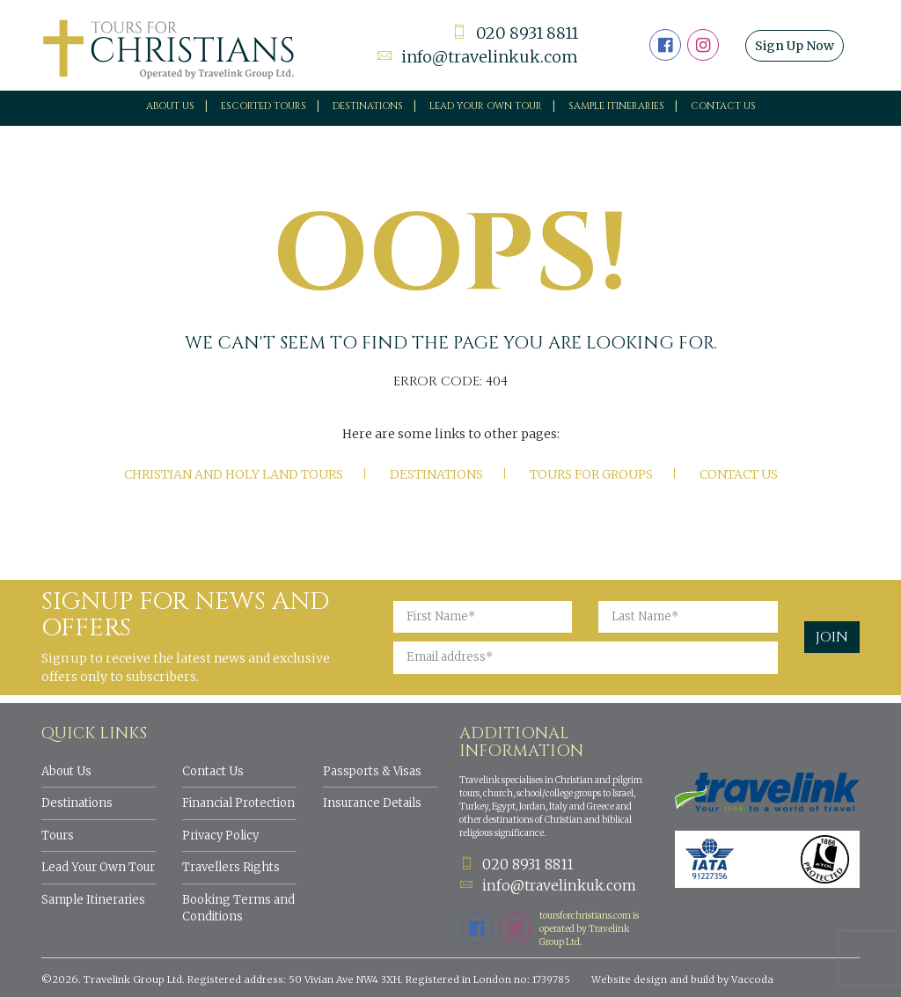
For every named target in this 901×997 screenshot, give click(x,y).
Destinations (368, 106)
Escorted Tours (263, 106)
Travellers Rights (231, 867)
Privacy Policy (220, 835)
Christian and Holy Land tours (233, 474)
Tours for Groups (591, 474)
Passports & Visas (372, 771)
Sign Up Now (794, 46)
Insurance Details (372, 802)
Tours (57, 835)
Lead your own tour (485, 106)
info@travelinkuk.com (477, 57)
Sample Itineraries (616, 106)
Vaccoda (752, 979)
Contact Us (723, 106)
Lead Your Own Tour (98, 867)
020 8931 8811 (514, 33)
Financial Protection (238, 802)
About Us (170, 106)
